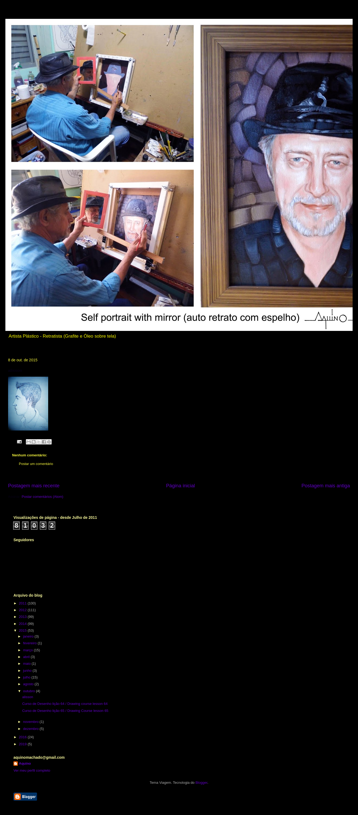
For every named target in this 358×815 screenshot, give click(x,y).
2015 (23, 630)
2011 (23, 603)
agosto (29, 684)
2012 (23, 610)
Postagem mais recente (33, 485)
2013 (23, 617)
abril (27, 657)
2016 (23, 737)
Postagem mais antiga (325, 485)
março (28, 650)
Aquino (25, 763)
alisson (27, 697)
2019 (23, 744)
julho (27, 677)
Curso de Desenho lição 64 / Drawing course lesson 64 (64, 704)
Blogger (201, 783)
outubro (29, 691)
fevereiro (30, 643)
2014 (23, 624)
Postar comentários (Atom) (43, 497)
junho (28, 671)
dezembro (31, 729)
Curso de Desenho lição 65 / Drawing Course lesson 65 (65, 711)
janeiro (29, 636)
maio (27, 664)
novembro (31, 722)
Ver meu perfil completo (31, 770)
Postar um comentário (36, 464)
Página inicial (180, 485)
